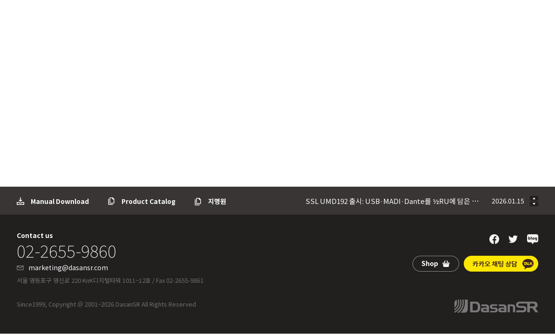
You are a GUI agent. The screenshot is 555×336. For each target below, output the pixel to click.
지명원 (217, 201)
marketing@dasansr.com (68, 267)
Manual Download (60, 201)
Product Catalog (149, 201)
